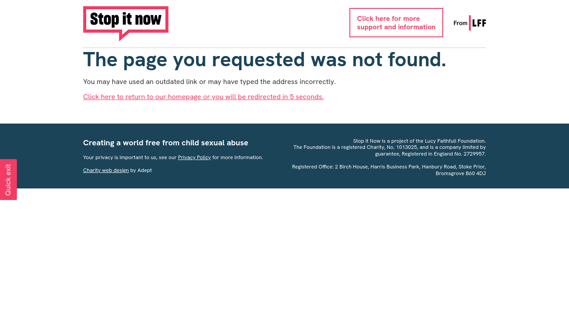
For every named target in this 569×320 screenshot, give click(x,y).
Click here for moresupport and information (396, 23)
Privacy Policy (194, 157)
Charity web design (106, 170)
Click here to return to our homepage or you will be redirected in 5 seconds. (203, 96)
